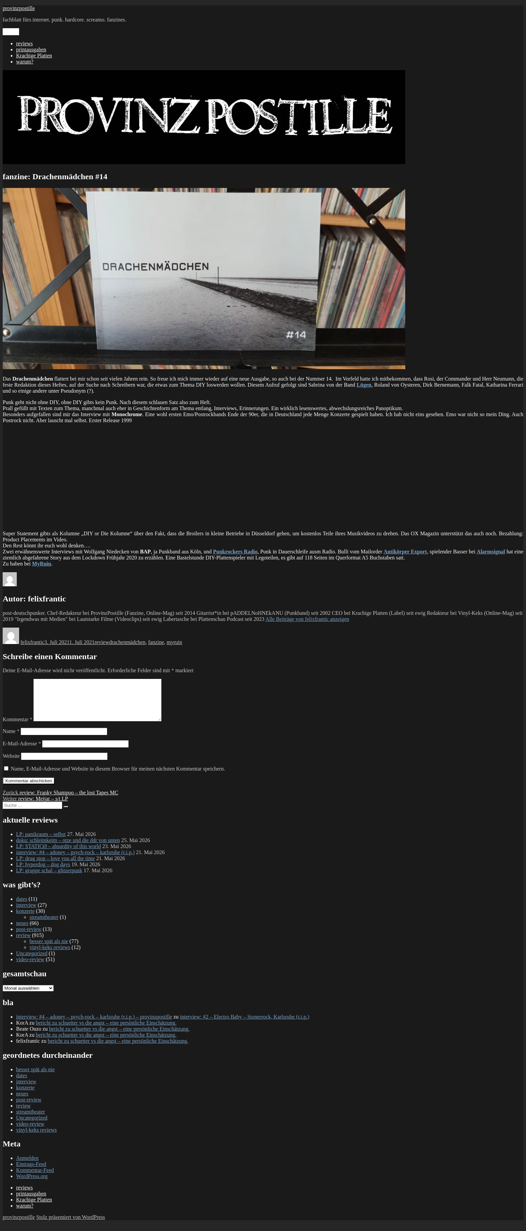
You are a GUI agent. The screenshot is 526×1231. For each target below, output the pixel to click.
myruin (174, 642)
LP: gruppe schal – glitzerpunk (49, 878)
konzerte (25, 919)
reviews (24, 43)
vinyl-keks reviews (50, 955)
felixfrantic (32, 642)
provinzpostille (19, 8)
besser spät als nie (49, 949)
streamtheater (44, 925)
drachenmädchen (127, 642)
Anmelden (27, 1166)
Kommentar (17, 727)
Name (11, 739)
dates (21, 907)
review (102, 642)
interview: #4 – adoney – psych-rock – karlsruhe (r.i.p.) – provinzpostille (94, 1025)
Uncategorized (31, 961)
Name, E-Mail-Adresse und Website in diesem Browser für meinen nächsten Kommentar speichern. (118, 777)
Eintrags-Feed (31, 1172)
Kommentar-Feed (35, 1178)
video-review (30, 967)
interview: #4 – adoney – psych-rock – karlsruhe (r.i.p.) (75, 860)
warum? (25, 61)
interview (26, 913)
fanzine (156, 642)
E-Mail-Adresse (22, 751)
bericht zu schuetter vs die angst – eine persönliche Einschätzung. (106, 1031)
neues (22, 931)
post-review (29, 937)
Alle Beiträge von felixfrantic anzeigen (307, 619)
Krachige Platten (34, 55)
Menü (10, 31)
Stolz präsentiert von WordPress (70, 1225)
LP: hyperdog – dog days (43, 872)
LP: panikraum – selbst (41, 842)
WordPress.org (32, 1184)
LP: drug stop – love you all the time (55, 866)
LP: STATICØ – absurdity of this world (58, 854)
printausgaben (31, 49)
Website (11, 764)
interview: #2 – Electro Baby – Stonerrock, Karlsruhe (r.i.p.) (244, 1025)
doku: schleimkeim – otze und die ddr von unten (68, 848)
